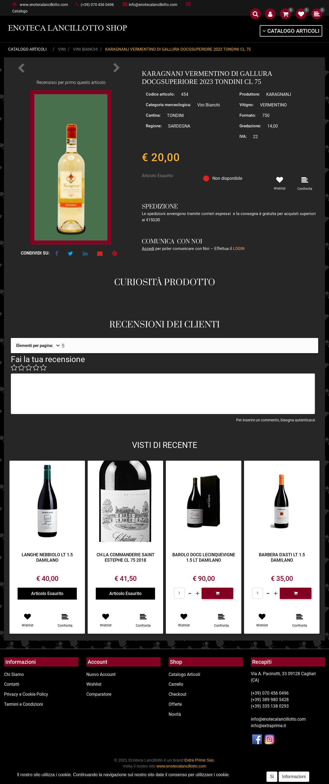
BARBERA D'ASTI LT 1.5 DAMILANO (282, 557)
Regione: (154, 125)
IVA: (243, 136)
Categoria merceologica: (168, 104)
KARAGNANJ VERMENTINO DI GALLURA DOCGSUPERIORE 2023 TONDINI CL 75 (178, 49)
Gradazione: (250, 125)
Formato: (247, 115)
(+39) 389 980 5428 (270, 699)
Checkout (177, 694)
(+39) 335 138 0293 (270, 706)
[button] (255, 13)
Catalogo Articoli (27, 49)
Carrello (176, 684)
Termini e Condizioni (23, 704)
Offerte (175, 704)
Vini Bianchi (85, 49)
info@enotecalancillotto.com (153, 4)
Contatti (11, 684)
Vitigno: (246, 104)
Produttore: (249, 94)
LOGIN (239, 248)
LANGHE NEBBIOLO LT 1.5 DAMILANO (47, 557)
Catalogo (20, 11)
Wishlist (93, 684)
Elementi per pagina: (34, 345)
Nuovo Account (101, 674)
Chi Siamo (14, 674)
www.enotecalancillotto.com (44, 4)
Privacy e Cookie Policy (26, 694)
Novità (175, 714)
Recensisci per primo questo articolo (71, 82)
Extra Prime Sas (199, 760)
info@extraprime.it (268, 725)
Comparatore (98, 694)
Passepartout (185, 781)
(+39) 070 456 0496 (97, 4)
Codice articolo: (160, 94)
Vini (62, 49)
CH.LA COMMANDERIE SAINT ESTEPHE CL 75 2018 (125, 557)
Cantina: (153, 115)
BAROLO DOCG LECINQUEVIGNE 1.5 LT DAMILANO (203, 557)
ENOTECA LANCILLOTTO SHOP (67, 27)
